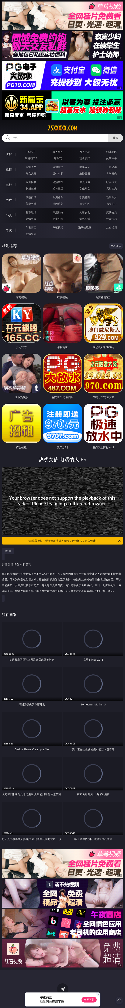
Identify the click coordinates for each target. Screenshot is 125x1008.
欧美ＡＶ (84, 167)
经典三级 (58, 188)
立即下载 (89, 999)
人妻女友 (84, 212)
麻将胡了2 (31, 158)
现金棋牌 (84, 158)
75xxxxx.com (62, 128)
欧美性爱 (111, 182)
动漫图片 (111, 197)
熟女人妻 (31, 173)
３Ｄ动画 (111, 167)
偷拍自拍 (58, 182)
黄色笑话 (84, 219)
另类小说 (58, 219)
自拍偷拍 (58, 167)
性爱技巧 (111, 219)
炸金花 (58, 158)
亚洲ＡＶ (31, 167)
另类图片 (111, 203)
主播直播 (84, 173)
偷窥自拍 (31, 197)
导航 (9, 230)
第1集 (8, 551)
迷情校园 (31, 219)
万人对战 (84, 152)
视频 (9, 170)
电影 (9, 185)
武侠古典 (111, 212)
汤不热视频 (84, 227)
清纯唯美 (58, 203)
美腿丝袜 (31, 203)
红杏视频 (111, 227)
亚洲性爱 (31, 182)
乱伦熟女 (84, 188)
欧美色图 (84, 197)
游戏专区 (111, 152)
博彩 (9, 154)
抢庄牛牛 (111, 158)
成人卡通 (84, 182)
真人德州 (58, 152)
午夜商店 (31, 227)
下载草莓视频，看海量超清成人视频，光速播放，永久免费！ (74, 540)
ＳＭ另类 (111, 173)
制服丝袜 (31, 188)
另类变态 (111, 188)
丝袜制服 (58, 173)
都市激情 (31, 212)
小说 (9, 215)
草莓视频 (58, 227)
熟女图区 (84, 203)
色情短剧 (31, 234)
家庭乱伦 (58, 212)
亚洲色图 (58, 197)
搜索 (115, 138)
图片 (9, 200)
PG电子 (30, 152)
